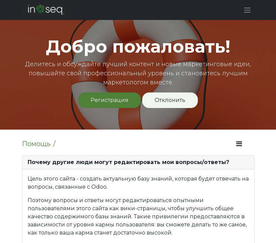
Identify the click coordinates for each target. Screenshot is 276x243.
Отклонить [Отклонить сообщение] (170, 100)
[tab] (138, 162)
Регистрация (109, 100)
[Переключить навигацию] (247, 10)
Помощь (36, 144)
